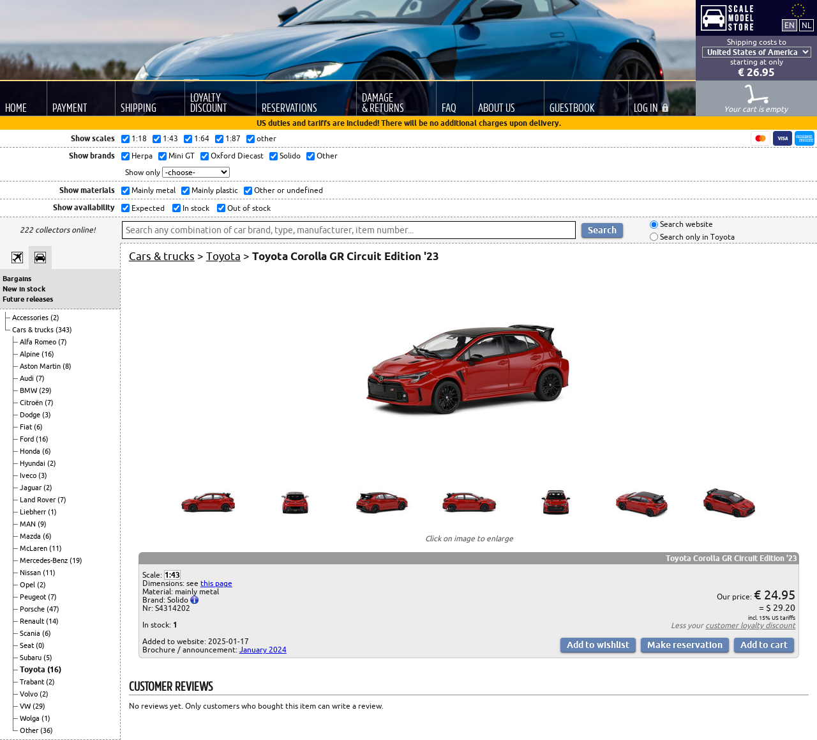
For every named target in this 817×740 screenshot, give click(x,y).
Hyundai (33, 463)
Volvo (30, 694)
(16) (47, 354)
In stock (195, 208)
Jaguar (31, 487)
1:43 (172, 575)
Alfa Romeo (39, 342)
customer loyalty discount (750, 625)
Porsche (33, 609)
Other (30, 730)
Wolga (30, 718)
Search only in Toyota (696, 237)
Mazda (31, 536)
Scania (31, 633)
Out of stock (248, 208)
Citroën (32, 402)
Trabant (33, 682)
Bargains (17, 278)
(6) (38, 427)
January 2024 (263, 649)
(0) (40, 645)
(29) (45, 390)
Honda (31, 451)
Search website (685, 224)
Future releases (28, 299)
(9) (42, 524)
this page (216, 583)
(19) (76, 560)
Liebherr (34, 512)
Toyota (33, 669)
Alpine (30, 354)
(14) (52, 621)
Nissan (31, 572)
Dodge (31, 415)
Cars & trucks (34, 330)
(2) (54, 317)
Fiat (27, 427)
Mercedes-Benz (45, 560)
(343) (64, 330)
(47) (53, 609)
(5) (47, 657)
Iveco (29, 475)
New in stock (24, 289)
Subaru (31, 657)
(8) (67, 366)
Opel (28, 585)
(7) (62, 342)
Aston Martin (41, 366)
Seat (28, 645)
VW (26, 706)
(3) (46, 415)
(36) (46, 730)
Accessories (31, 317)
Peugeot (34, 597)
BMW (29, 390)
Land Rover (38, 500)
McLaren (34, 548)
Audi (28, 378)
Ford (28, 439)
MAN (29, 524)
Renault (33, 621)
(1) (52, 512)
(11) (55, 548)
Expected (147, 208)
